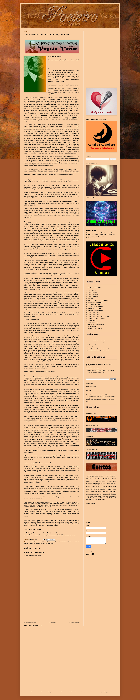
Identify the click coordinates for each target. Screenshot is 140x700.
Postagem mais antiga (74, 622)
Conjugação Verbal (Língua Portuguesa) (98, 300)
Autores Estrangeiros (93, 294)
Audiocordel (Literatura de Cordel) (96, 341)
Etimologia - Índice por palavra (95, 302)
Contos (32, 541)
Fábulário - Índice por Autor (95, 308)
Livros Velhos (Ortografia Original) (96, 318)
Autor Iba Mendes (92, 290)
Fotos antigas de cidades (94, 304)
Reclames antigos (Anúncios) (95, 328)
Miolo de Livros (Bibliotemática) (96, 324)
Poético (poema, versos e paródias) (97, 343)
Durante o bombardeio (39, 541)
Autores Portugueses (93, 296)
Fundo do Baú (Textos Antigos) (95, 306)
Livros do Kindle (92, 320)
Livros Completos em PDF (94, 314)
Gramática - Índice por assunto (95, 310)
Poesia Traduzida (92, 326)
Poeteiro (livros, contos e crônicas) (97, 346)
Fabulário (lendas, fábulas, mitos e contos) (98, 348)
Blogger (106, 692)
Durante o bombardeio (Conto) (51, 541)
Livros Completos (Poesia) (94, 312)
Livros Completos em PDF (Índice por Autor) (99, 316)
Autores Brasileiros (92, 292)
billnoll (94, 692)
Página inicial (52, 622)
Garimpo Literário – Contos (65, 541)
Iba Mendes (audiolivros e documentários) (98, 344)
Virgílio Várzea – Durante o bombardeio (44, 543)
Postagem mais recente (30, 622)
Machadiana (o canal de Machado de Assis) (98, 350)
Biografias (90, 298)
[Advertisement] (52, 608)
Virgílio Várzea (32, 543)
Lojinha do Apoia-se (93, 322)
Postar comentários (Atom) (35, 625)
